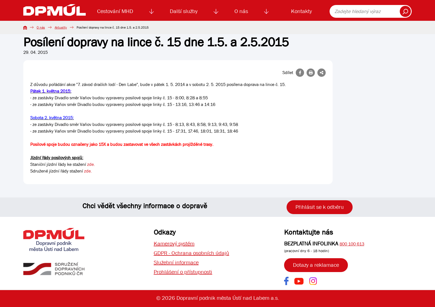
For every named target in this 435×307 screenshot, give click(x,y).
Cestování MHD (115, 11)
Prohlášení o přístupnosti (183, 271)
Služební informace (176, 262)
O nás (241, 11)
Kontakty (301, 11)
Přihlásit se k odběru (319, 207)
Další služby (184, 11)
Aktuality (61, 27)
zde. (91, 164)
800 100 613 (352, 244)
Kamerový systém (174, 243)
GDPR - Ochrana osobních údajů (191, 253)
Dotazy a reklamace (316, 265)
